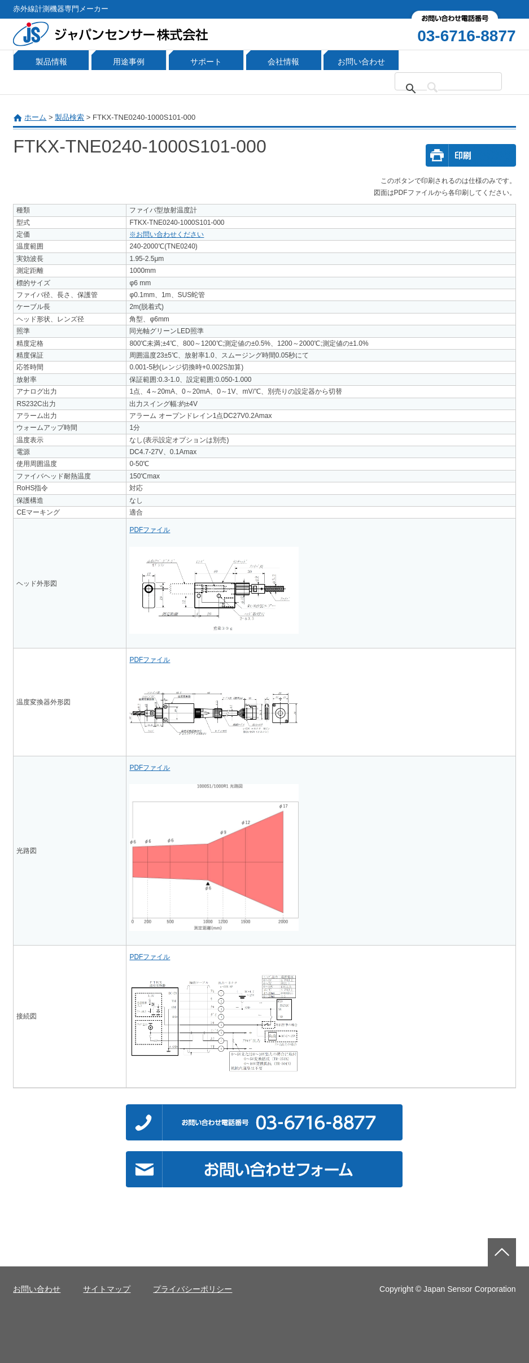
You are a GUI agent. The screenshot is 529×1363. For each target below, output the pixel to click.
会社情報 (283, 61)
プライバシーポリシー (192, 1289)
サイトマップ (106, 1289)
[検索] (455, 88)
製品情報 (51, 61)
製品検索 (69, 117)
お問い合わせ (361, 61)
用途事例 (129, 61)
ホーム (35, 117)
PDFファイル (149, 530)
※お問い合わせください (166, 234)
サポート (206, 61)
